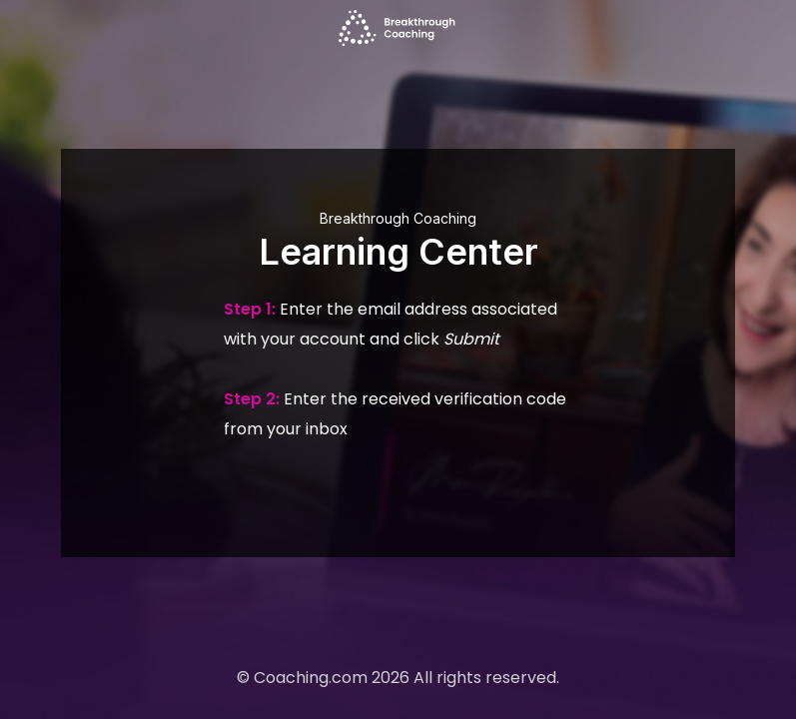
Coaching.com (311, 677)
